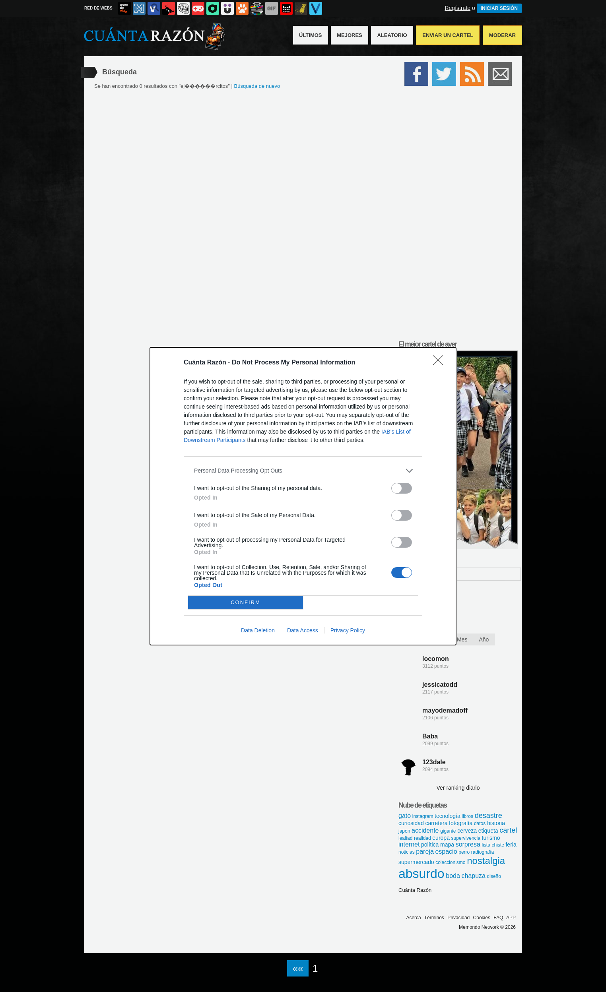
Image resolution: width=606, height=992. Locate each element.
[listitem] (303, 471)
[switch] (401, 488)
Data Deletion (258, 630)
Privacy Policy (347, 630)
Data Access (302, 630)
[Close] (440, 362)
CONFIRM (245, 602)
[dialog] (303, 496)
